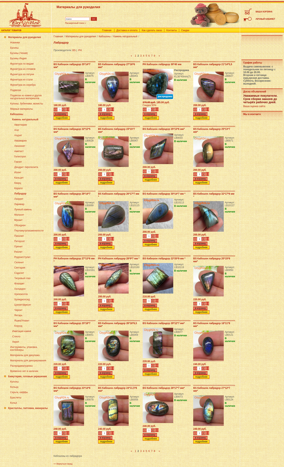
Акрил (15, 341)
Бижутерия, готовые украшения (27, 376)
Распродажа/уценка (21, 365)
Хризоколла (21, 294)
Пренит (18, 246)
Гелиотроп (20, 156)
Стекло (16, 336)
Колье (13, 402)
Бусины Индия (18, 58)
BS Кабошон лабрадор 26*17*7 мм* (164, 388)
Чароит (18, 310)
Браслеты (15, 397)
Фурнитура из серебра (23, 84)
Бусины (14, 47)
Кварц (17, 183)
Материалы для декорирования (28, 360)
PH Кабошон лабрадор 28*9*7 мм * (118, 258)
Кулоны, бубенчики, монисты (26, 103)
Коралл (18, 188)
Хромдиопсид (22, 299)
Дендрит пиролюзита (26, 167)
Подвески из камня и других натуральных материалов (26, 97)
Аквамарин (20, 140)
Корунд (18, 325)
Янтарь (18, 315)
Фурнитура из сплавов (22, 69)
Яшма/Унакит (21, 320)
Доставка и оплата (127, 30)
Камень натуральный (25, 119)
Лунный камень (23, 209)
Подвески (15, 90)
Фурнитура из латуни (22, 74)
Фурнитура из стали (21, 79)
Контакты (171, 30)
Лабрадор (20, 193)
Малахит (19, 214)
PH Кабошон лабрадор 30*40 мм (162, 64)
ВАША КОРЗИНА (264, 12)
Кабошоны (16, 114)
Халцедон (19, 288)
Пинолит (19, 236)
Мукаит (18, 220)
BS (74, 50)
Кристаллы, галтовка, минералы (28, 408)
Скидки (185, 30)
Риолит (18, 251)
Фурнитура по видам (22, 63)
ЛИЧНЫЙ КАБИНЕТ (265, 19)
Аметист (19, 151)
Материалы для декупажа (24, 355)
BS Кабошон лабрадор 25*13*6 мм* (164, 129)
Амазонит (19, 146)
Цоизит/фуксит (22, 304)
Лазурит (18, 198)
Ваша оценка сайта (254, 106)
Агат (16, 130)
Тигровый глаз (22, 278)
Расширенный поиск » (75, 23)
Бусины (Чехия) (19, 53)
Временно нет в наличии (24, 371)
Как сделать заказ (152, 30)
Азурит (18, 135)
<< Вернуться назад (63, 464)
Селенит (19, 262)
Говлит (18, 161)
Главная (107, 30)
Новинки (15, 42)
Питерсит (19, 241)
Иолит (17, 172)
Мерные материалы (21, 108)
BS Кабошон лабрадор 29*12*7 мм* (164, 323)
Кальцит (19, 177)
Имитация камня (21, 331)
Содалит (19, 273)
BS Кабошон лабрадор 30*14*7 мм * (164, 193)
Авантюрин (20, 124)
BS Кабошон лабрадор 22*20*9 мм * (164, 258)
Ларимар (19, 204)
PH (80, 50)
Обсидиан (20, 225)
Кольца (14, 387)
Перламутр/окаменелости (29, 230)
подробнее (62, 117)
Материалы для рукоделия (24, 37)
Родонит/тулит (22, 257)
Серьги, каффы (19, 392)
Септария (19, 267)
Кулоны (14, 381)
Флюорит (19, 283)
